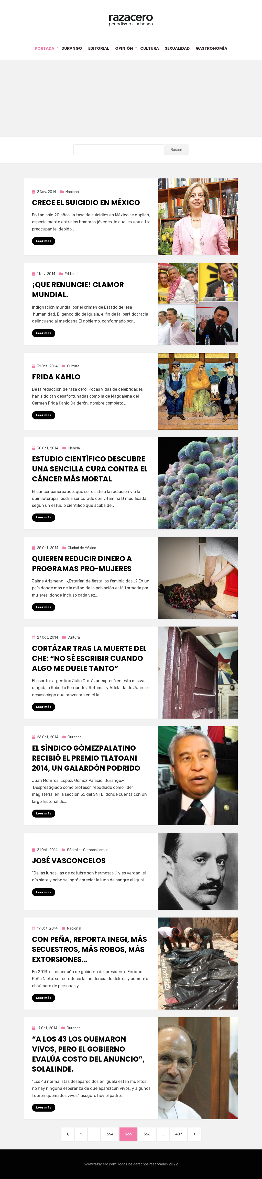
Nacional (73, 191)
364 (112, 1133)
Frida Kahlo (56, 377)
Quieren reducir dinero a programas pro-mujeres (82, 563)
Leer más (43, 241)
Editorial (97, 48)
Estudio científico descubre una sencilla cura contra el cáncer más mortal (90, 469)
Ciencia (74, 448)
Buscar (176, 149)
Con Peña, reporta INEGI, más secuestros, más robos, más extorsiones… (89, 949)
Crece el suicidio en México (86, 202)
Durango (69, 48)
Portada (41, 48)
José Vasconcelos (69, 860)
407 (181, 1133)
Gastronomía (214, 48)
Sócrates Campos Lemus (87, 850)
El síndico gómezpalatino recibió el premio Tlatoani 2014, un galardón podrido (86, 758)
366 (149, 1133)
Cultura (149, 48)
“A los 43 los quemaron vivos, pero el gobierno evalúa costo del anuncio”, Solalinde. (88, 1054)
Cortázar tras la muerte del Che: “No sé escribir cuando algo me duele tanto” (89, 658)
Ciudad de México (82, 548)
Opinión (124, 48)
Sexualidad (179, 48)
